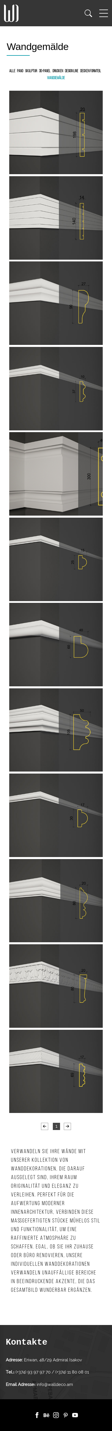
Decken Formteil (90, 71)
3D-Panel (45, 71)
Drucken (58, 71)
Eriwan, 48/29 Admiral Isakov (53, 1360)
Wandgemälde (56, 78)
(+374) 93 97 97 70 (34, 1372)
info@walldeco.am (55, 1384)
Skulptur (31, 71)
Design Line (71, 71)
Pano (20, 71)
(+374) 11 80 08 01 (71, 1372)
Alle (12, 71)
